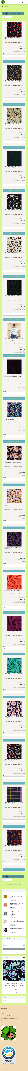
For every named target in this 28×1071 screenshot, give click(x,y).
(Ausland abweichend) (18, 42)
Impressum (3, 1010)
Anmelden (14, 948)
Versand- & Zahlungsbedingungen (7, 1015)
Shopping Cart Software (9, 1069)
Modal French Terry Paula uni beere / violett (13, 631)
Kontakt (2, 1013)
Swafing (5, 1000)
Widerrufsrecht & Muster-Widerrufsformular (10, 1018)
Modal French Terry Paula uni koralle (12, 590)
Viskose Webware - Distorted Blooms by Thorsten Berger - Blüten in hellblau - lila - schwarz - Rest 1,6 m (14, 985)
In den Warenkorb (14, 61)
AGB (2, 1020)
